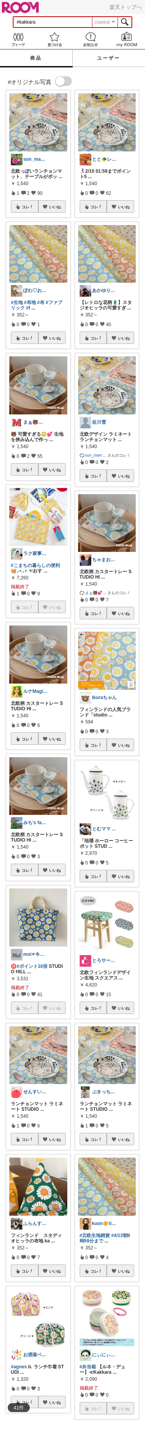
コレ (27, 207)
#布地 (30, 302)
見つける (54, 39)
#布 (40, 302)
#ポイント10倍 (32, 966)
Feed (18, 39)
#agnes (19, 1366)
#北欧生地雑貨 (95, 1235)
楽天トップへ (125, 7)
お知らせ (91, 39)
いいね (55, 207)
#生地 (17, 302)
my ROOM (127, 39)
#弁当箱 (88, 1366)
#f (28, 308)
